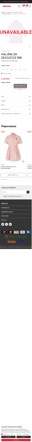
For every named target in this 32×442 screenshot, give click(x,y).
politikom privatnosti (16, 196)
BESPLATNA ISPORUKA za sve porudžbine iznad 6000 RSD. (15, 1)
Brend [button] (15, 105)
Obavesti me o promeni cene (22, 78)
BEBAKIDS (3, 12)
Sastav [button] (15, 101)
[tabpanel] (13, 154)
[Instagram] (6, 224)
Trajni (12, 434)
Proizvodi (9, 12)
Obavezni (5, 434)
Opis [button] (15, 96)
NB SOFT (21, 247)
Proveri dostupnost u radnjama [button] (15, 113)
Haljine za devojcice (6, 13)
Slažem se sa (12, 196)
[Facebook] (2, 224)
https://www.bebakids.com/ (9, 247)
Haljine (20, 12)
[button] (26, 6)
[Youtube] (10, 224)
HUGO (2, 165)
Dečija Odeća (15, 12)
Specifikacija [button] (15, 109)
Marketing (26, 434)
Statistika (18, 434)
